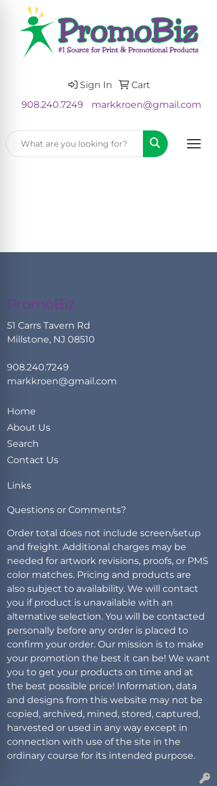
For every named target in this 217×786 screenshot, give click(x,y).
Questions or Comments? (66, 509)
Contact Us (32, 459)
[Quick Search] (75, 143)
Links (19, 485)
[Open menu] (193, 143)
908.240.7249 (52, 104)
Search (23, 443)
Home (21, 411)
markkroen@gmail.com (146, 104)
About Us (28, 427)
